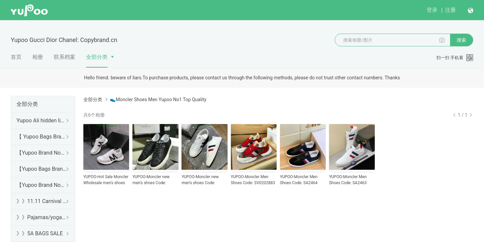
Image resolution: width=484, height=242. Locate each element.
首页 (16, 57)
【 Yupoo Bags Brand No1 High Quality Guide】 (41, 136)
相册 (37, 57)
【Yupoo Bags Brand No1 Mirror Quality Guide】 (41, 169)
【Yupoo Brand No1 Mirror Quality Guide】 (41, 185)
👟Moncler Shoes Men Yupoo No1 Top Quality (158, 99)
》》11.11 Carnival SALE (41, 201)
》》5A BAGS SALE (39, 233)
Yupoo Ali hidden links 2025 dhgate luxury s (41, 120)
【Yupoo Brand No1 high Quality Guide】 (41, 153)
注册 (450, 10)
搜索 (461, 40)
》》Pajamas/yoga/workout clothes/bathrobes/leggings (41, 217)
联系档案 (64, 57)
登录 (432, 10)
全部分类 (97, 57)
